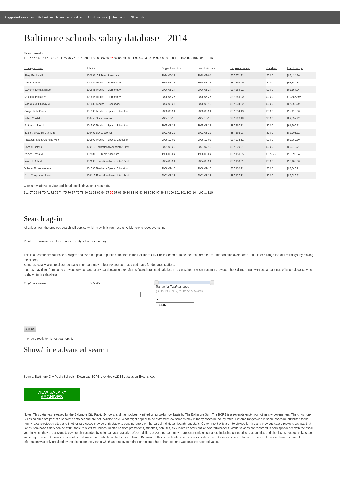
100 (171, 58)
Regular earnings (240, 68)
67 (31, 58)
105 (200, 58)
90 (128, 58)
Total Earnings (295, 68)
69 (39, 58)
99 (166, 58)
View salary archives (51, 394)
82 (94, 58)
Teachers (119, 17)
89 (124, 58)
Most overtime (97, 17)
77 (73, 58)
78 (77, 58)
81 (90, 58)
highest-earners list (61, 338)
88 (120, 58)
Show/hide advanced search (66, 350)
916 (210, 58)
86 (111, 58)
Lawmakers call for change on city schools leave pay (71, 241)
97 (158, 58)
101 (177, 58)
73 (56, 58)
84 (103, 58)
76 (69, 58)
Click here (133, 227)
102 (183, 58)
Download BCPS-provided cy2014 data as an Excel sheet (115, 376)
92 (137, 58)
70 (44, 58)
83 (99, 58)
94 (145, 58)
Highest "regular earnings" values (60, 17)
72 (52, 58)
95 (149, 58)
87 (116, 58)
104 (195, 58)
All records (137, 17)
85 (107, 58)
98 (162, 58)
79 (82, 58)
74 (61, 58)
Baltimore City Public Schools (157, 255)
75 (65, 58)
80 (86, 58)
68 (35, 58)
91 (132, 58)
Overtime (271, 68)
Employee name (33, 68)
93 (141, 58)
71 (48, 58)
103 (188, 58)
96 (153, 58)
